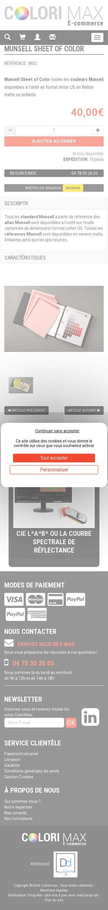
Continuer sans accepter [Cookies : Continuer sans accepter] (57, 431)
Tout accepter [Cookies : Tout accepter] (54, 458)
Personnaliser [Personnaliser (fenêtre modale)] (54, 469)
